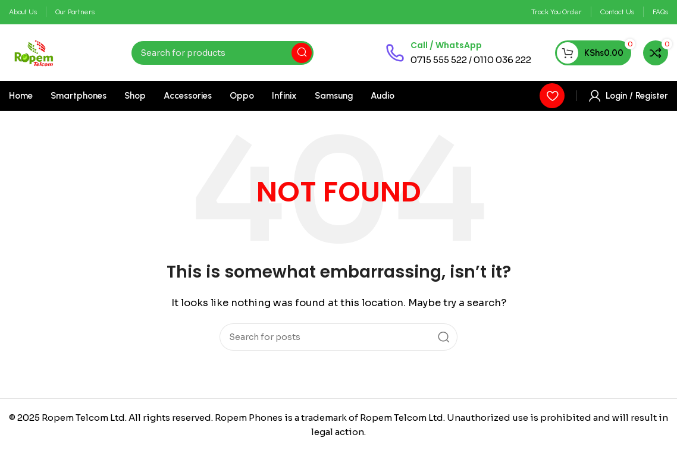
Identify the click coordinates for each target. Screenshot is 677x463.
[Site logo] (34, 52)
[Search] (222, 52)
